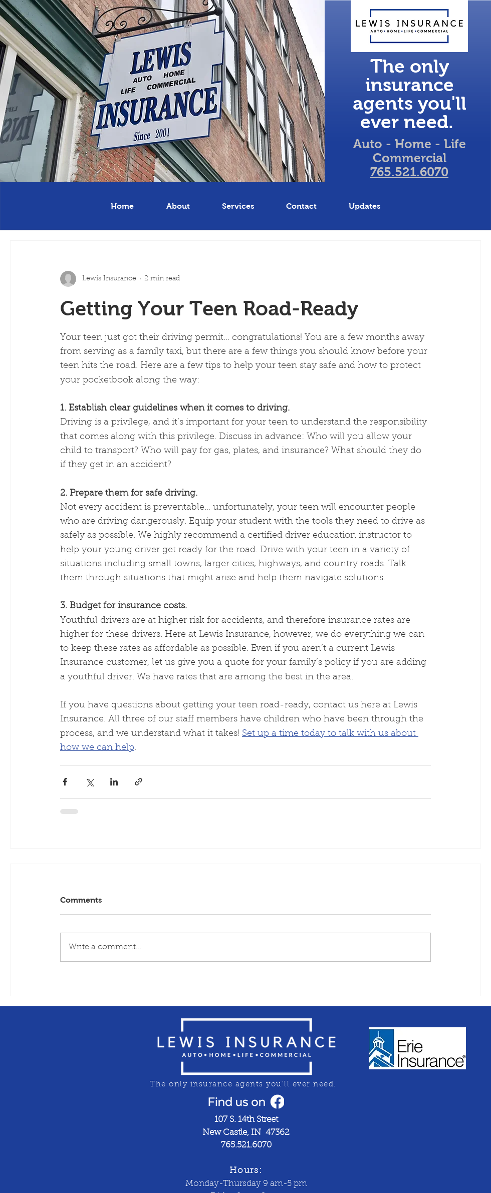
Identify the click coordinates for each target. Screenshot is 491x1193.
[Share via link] (138, 781)
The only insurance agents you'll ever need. (409, 94)
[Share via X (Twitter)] (89, 781)
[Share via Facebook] (65, 781)
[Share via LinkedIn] (114, 781)
